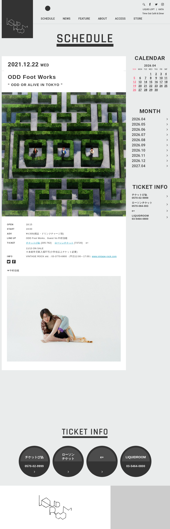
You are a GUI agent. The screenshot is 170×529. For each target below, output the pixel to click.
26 (134, 90)
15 (150, 82)
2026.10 (138, 150)
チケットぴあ (33, 243)
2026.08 (138, 140)
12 (134, 82)
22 (150, 86)
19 (134, 86)
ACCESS (120, 18)
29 (150, 90)
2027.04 (138, 166)
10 (161, 78)
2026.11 (138, 155)
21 (145, 86)
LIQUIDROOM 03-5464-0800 (140, 217)
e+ (133, 210)
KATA (161, 9)
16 (156, 82)
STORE (138, 18)
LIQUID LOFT (149, 9)
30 (156, 90)
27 (140, 90)
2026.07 (138, 134)
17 (161, 82)
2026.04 (138, 119)
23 (156, 86)
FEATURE (84, 18)
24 (161, 86)
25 (165, 86)
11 (165, 78)
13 (140, 82)
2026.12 (138, 160)
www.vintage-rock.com (104, 256)
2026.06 (138, 129)
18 (165, 82)
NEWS (66, 18)
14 (145, 82)
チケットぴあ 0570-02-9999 (140, 196)
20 (140, 86)
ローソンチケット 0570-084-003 (142, 204)
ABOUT (102, 18)
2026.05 (138, 124)
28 (145, 90)
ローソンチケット (64, 243)
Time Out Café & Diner (153, 13)
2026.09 (138, 145)
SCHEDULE (48, 18)
